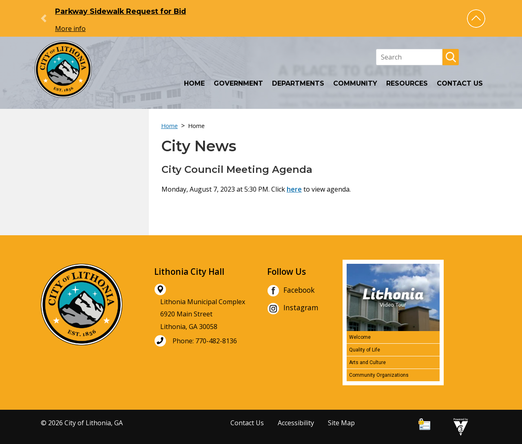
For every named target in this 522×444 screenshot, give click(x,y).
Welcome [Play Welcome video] (360, 337)
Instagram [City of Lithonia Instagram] (293, 309)
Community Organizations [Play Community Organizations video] (379, 375)
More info (70, 28)
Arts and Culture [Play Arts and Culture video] (367, 362)
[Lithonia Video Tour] (393, 297)
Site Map (341, 422)
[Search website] (409, 57)
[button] (476, 18)
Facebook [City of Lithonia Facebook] (291, 291)
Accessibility (296, 422)
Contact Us (460, 83)
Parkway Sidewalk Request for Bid (120, 11)
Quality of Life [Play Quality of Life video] (364, 350)
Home (194, 83)
